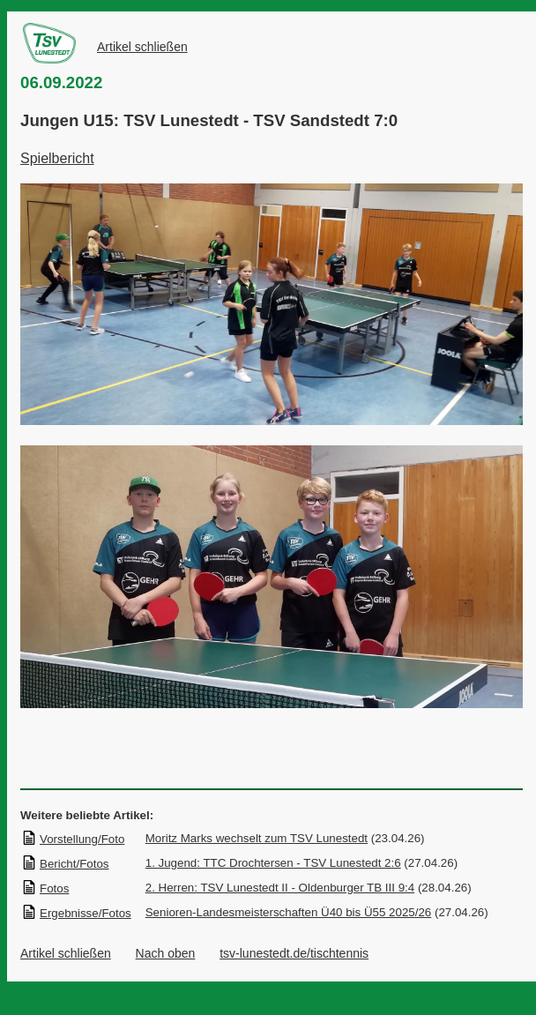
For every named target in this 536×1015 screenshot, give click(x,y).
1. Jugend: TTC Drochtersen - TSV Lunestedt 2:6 (273, 862)
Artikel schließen (142, 47)
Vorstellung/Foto (72, 839)
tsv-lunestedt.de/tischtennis (294, 953)
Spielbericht (57, 158)
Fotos (45, 888)
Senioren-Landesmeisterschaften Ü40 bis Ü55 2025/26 (288, 912)
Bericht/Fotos (65, 863)
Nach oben (166, 953)
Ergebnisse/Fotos (76, 913)
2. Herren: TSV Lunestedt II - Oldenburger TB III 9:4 (279, 887)
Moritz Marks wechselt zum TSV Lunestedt (256, 838)
